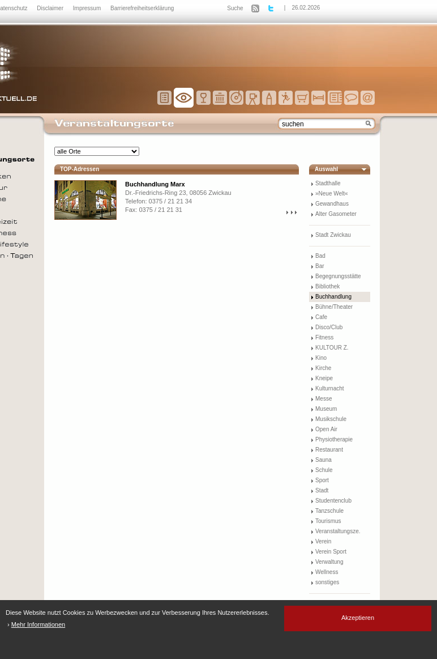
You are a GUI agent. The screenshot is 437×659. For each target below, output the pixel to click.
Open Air (326, 429)
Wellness (326, 572)
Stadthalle (327, 183)
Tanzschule (329, 511)
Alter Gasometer (336, 214)
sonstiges (327, 582)
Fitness (324, 337)
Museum (326, 409)
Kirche (323, 368)
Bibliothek (327, 286)
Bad (320, 256)
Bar (319, 266)
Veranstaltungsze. (338, 531)
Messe (323, 399)
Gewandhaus (332, 204)
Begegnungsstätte (338, 276)
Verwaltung (329, 562)
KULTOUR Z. (332, 348)
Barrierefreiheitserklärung (142, 8)
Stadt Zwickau (333, 235)
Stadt (321, 490)
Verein (323, 541)
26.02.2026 (306, 8)
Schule (324, 470)
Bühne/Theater (334, 307)
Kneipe (324, 378)
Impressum (87, 8)
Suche (235, 8)
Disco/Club (328, 327)
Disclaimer (51, 8)
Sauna (323, 460)
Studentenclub (333, 501)
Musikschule (330, 419)
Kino (321, 358)
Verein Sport (330, 552)
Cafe (321, 317)
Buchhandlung (333, 297)
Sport (322, 480)
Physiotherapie (334, 439)
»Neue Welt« (331, 193)
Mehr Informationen (38, 624)
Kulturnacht (329, 388)
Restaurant (329, 450)
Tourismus (328, 521)
